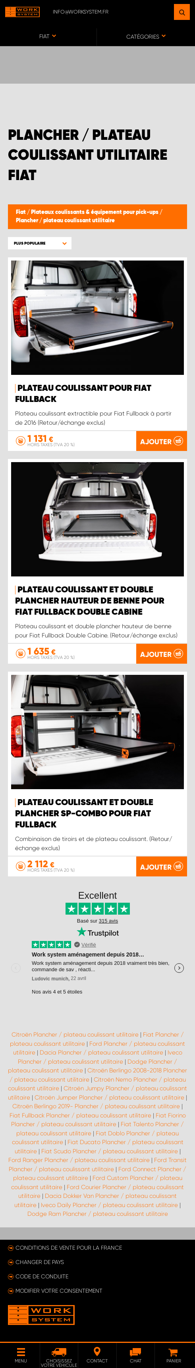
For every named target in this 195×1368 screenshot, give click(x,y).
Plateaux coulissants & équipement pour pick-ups (95, 212)
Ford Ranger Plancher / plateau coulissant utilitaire (79, 1160)
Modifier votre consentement (58, 1291)
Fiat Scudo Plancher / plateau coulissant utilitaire (109, 1151)
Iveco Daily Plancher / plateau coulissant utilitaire (109, 1205)
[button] (39, 243)
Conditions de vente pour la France (68, 1248)
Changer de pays (39, 1262)
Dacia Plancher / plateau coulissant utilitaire (101, 1052)
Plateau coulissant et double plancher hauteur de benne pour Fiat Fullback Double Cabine (89, 601)
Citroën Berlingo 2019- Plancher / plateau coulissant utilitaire (96, 1106)
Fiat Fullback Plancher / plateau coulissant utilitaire (80, 1115)
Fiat (21, 212)
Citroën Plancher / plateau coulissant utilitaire (75, 1034)
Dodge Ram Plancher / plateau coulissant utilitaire (97, 1213)
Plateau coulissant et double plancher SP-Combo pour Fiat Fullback (84, 813)
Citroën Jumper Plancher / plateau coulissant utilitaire (109, 1097)
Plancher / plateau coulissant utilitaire (65, 220)
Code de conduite (41, 1276)
